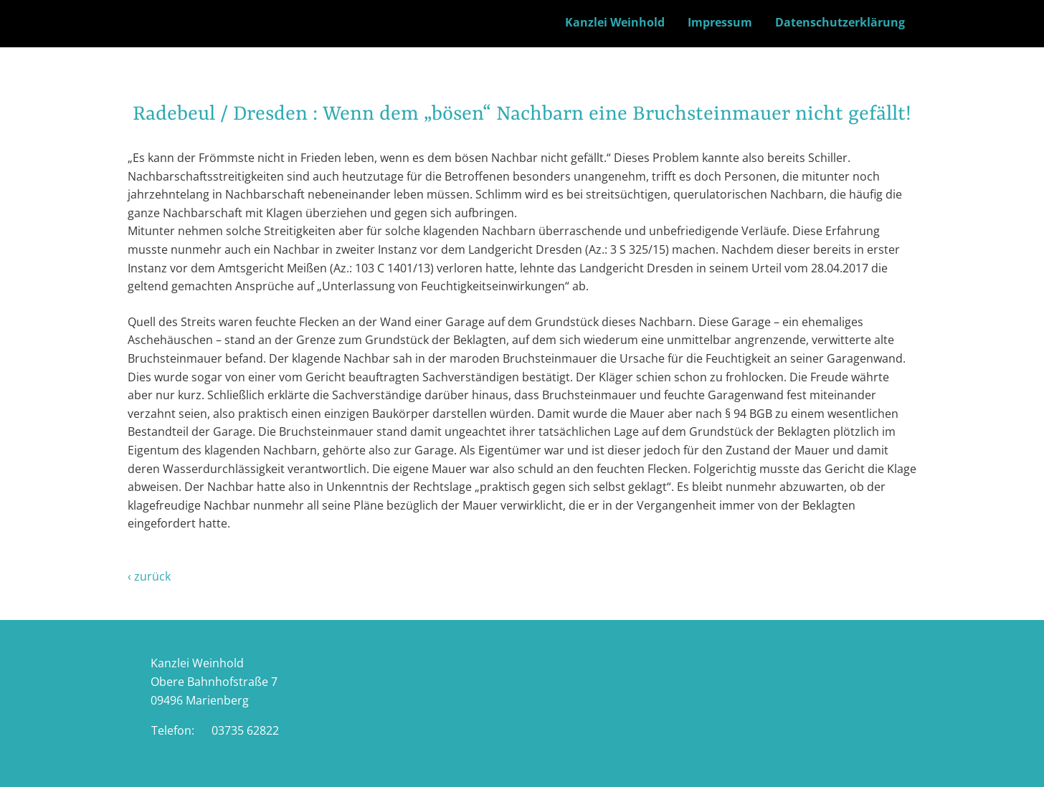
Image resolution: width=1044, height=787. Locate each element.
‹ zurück (149, 576)
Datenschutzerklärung (840, 22)
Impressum (720, 22)
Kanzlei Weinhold (615, 22)
